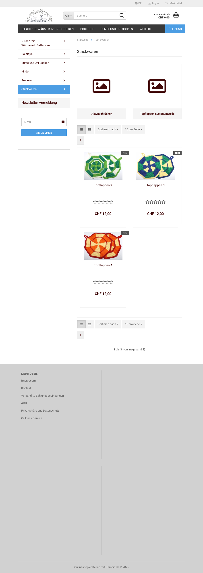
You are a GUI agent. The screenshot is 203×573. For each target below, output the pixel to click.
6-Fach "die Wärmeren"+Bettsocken (48, 29)
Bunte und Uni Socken (117, 29)
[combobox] (108, 129)
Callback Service (31, 418)
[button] (138, 3)
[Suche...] (68, 16)
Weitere (145, 29)
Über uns (175, 29)
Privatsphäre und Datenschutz (40, 410)
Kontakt (26, 388)
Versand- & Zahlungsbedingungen (42, 395)
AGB (24, 403)
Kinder (25, 71)
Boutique (87, 29)
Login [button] (153, 3)
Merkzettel (174, 3)
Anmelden (44, 132)
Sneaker (26, 80)
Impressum (28, 380)
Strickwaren (29, 89)
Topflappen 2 (103, 185)
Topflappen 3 (156, 185)
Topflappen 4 (103, 265)
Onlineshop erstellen (87, 567)
